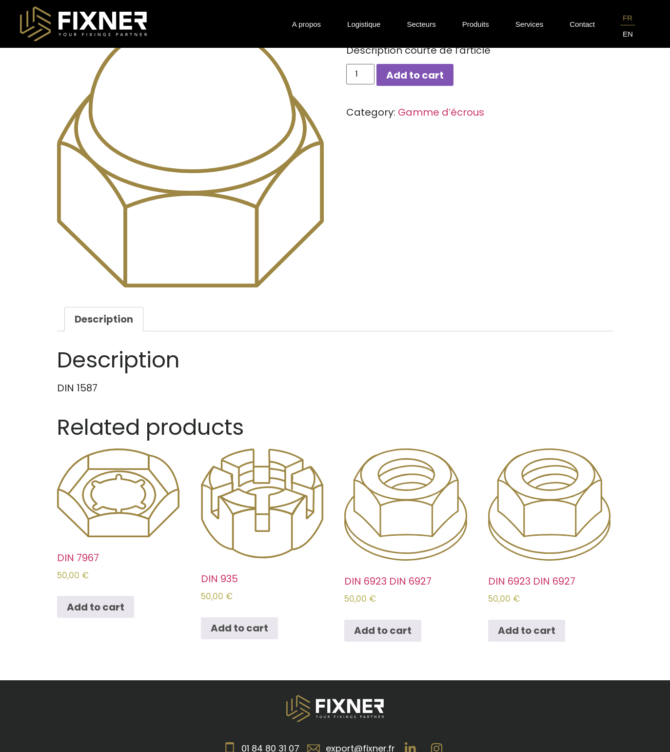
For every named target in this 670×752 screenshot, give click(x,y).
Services (529, 24)
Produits (475, 24)
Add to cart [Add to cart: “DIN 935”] (239, 628)
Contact (582, 24)
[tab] (103, 319)
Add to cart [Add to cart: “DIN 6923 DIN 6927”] (383, 630)
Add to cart (415, 75)
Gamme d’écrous (441, 112)
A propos (306, 24)
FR (627, 18)
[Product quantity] (360, 74)
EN (628, 34)
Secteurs (421, 24)
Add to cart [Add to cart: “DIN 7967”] (95, 607)
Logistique (363, 24)
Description (104, 319)
